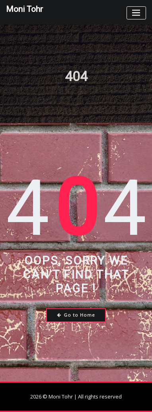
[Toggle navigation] (136, 12)
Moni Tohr (24, 9)
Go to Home (76, 315)
